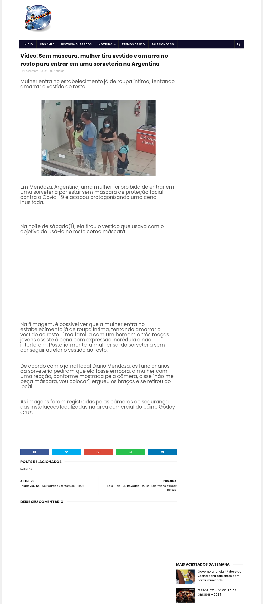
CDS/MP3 (220, 220)
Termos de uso (133, 44)
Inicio (28, 44)
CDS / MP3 (47, 44)
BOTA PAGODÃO (55, 599)
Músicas (233, 235)
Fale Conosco (163, 44)
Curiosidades (208, 228)
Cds (233, 220)
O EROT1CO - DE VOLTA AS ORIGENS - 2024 (217, 138)
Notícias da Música (190, 242)
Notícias (59, 80)
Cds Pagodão (186, 228)
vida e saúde (215, 242)
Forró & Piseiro (187, 235)
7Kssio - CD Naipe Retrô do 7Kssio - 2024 (218, 157)
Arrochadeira (201, 220)
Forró (225, 228)
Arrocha (183, 220)
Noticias (105, 44)
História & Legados (76, 44)
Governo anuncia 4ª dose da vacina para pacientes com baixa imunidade (219, 122)
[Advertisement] (209, 77)
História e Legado (212, 235)
